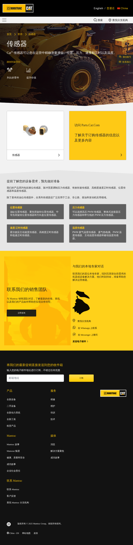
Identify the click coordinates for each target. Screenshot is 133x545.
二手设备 (11, 406)
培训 (53, 412)
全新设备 (11, 399)
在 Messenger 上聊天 (88, 344)
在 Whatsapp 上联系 (87, 337)
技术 (53, 419)
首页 (9, 34)
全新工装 (11, 419)
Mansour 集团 (13, 451)
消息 (53, 444)
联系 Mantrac (13, 489)
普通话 (110, 8)
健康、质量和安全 (16, 457)
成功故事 (11, 464)
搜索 (98, 20)
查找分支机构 (118, 20)
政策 (36, 533)
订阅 (81, 378)
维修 (53, 399)
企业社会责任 (13, 471)
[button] (122, 8)
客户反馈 (11, 496)
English (98, 8)
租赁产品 (11, 426)
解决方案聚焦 (57, 451)
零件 (20, 34)
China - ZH (13, 533)
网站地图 (26, 533)
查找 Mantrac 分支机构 (18, 502)
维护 (53, 406)
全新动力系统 (13, 412)
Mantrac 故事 (13, 444)
